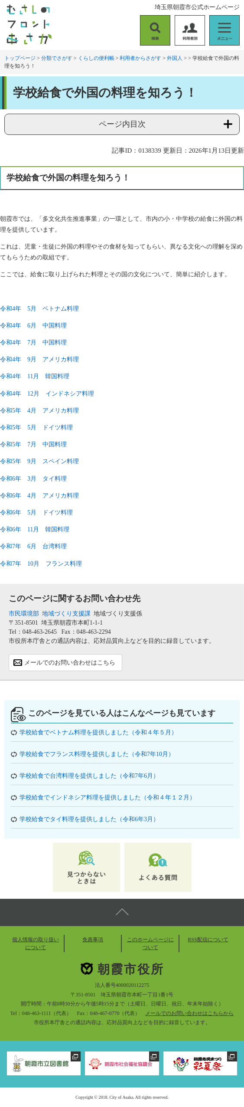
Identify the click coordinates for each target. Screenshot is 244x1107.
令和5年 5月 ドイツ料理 (36, 427)
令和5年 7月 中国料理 (33, 444)
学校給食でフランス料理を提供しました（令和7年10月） (97, 754)
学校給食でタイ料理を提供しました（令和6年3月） (89, 819)
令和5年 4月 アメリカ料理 (39, 410)
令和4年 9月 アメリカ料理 (39, 359)
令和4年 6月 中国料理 (33, 325)
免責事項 (92, 940)
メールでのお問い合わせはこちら (69, 662)
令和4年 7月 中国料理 (33, 342)
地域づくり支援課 (66, 613)
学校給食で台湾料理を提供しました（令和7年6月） (89, 776)
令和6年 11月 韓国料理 (34, 529)
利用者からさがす (140, 58)
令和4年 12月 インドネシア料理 (47, 393)
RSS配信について (208, 940)
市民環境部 (24, 613)
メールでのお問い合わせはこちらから (189, 1013)
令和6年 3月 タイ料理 (33, 478)
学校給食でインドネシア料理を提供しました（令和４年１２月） (107, 797)
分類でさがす (56, 58)
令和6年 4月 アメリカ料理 (39, 495)
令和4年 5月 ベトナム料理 (39, 308)
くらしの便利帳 (96, 58)
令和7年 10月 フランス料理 (41, 563)
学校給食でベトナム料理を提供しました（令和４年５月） (98, 732)
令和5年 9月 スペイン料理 (39, 461)
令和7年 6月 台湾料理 (33, 546)
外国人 (174, 58)
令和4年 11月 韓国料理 (34, 376)
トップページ (20, 58)
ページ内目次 (122, 124)
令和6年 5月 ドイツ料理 (36, 512)
